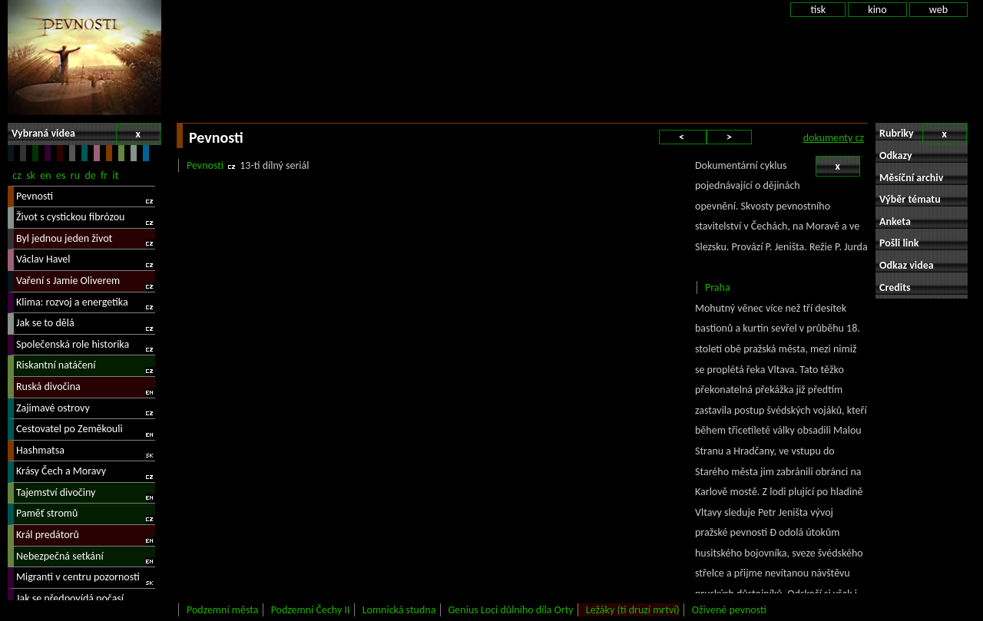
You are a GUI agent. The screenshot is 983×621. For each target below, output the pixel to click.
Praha (717, 287)
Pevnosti (205, 165)
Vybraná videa (86, 134)
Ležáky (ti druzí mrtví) (633, 609)
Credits (895, 287)
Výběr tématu (910, 199)
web (938, 9)
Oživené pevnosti (729, 609)
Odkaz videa (906, 265)
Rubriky (923, 134)
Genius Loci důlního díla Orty (511, 609)
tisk (818, 9)
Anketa (895, 221)
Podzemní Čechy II (310, 609)
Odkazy (895, 155)
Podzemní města (222, 609)
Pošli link (899, 242)
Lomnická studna (399, 609)
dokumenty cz (833, 137)
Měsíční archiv (911, 177)
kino (877, 9)
